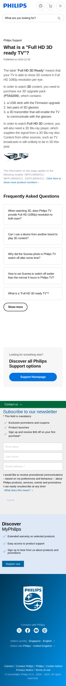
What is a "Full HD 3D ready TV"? (28, 293)
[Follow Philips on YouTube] (36, 628)
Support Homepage (33, 376)
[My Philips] (40, 6)
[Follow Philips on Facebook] (27, 628)
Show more (15, 306)
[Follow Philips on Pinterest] (45, 628)
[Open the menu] (60, 6)
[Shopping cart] (50, 6)
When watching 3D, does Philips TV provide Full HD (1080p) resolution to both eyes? (30, 214)
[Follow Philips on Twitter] (19, 628)
